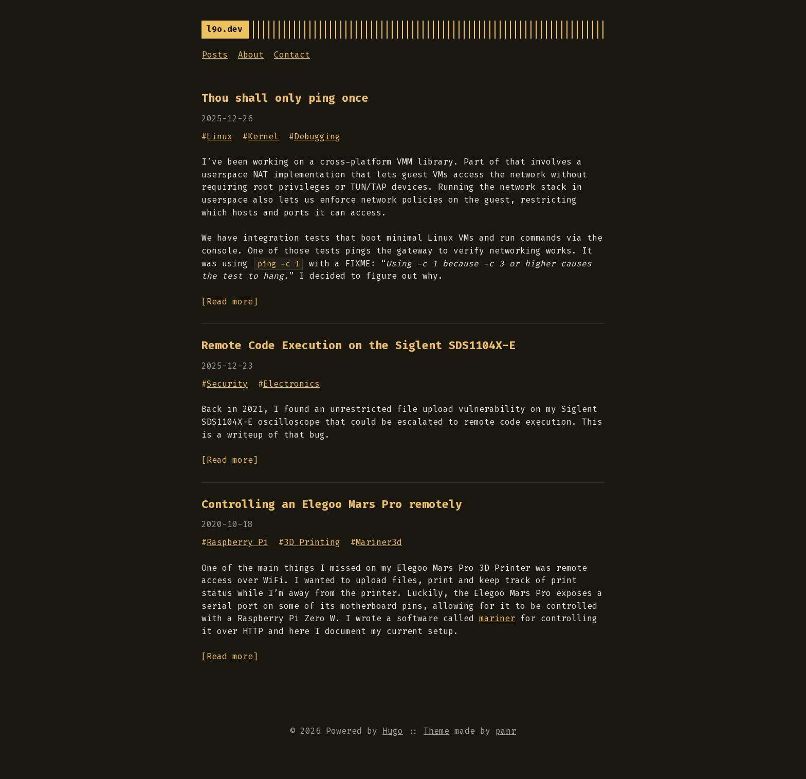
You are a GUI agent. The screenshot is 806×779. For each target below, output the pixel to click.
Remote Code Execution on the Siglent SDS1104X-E (359, 345)
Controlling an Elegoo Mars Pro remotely (332, 504)
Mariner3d (379, 542)
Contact (292, 54)
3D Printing (312, 542)
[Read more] (230, 301)
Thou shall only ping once (285, 98)
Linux (219, 136)
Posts (215, 54)
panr (506, 731)
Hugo (392, 731)
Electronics (291, 383)
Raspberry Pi (237, 542)
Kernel (263, 136)
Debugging (317, 136)
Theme (436, 731)
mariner (497, 618)
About (251, 54)
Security (227, 383)
